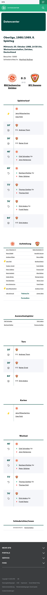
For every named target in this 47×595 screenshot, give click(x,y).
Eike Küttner (40, 273)
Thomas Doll (24, 193)
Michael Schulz (39, 277)
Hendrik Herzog (39, 253)
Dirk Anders (23, 206)
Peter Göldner (24, 176)
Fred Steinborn (10, 280)
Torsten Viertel (10, 266)
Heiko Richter (10, 277)
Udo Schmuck (10, 293)
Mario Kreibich (10, 273)
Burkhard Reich (39, 261)
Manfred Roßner (26, 60)
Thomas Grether (25, 189)
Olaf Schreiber (24, 156)
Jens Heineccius (25, 160)
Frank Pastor (23, 209)
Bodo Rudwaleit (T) (38, 250)
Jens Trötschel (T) (11, 250)
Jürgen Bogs (40, 293)
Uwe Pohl (19, 117)
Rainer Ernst (23, 143)
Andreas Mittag (10, 257)
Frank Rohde (40, 266)
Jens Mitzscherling (22, 113)
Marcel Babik (9, 253)
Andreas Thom (24, 130)
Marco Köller (40, 257)
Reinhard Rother (25, 173)
